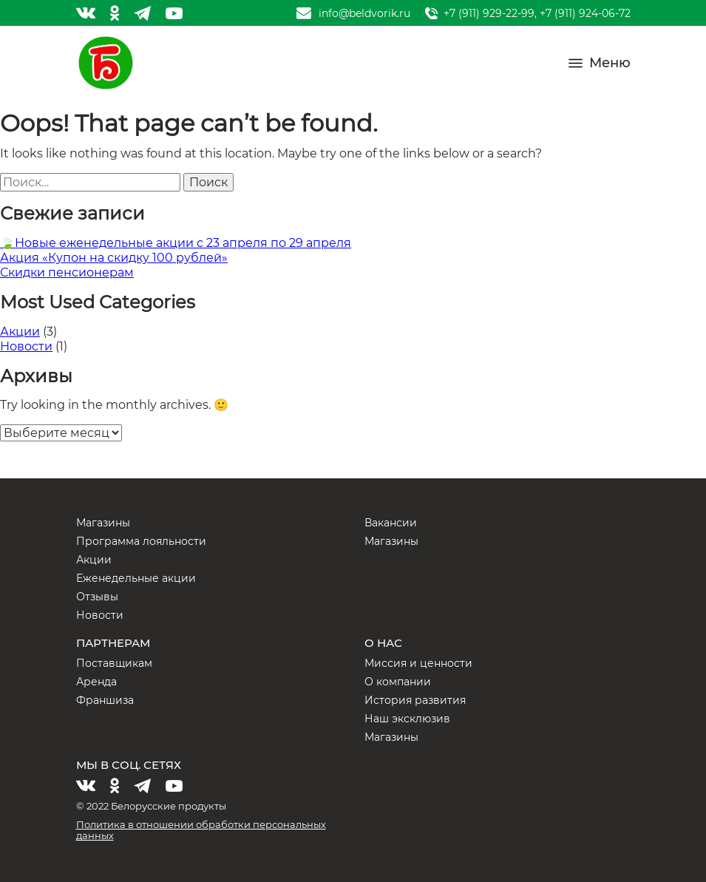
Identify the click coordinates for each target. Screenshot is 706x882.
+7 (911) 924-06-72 (585, 13)
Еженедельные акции (136, 578)
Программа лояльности (141, 541)
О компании (397, 681)
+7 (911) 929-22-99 (489, 13)
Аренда (96, 681)
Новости (26, 346)
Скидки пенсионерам (67, 272)
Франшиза (105, 700)
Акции (20, 332)
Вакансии (390, 522)
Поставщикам (114, 663)
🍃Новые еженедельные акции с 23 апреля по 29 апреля (175, 243)
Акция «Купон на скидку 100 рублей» (114, 258)
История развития (415, 700)
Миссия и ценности (418, 663)
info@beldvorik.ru (364, 13)
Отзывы (97, 596)
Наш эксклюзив (407, 718)
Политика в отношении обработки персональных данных (201, 829)
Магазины (103, 522)
